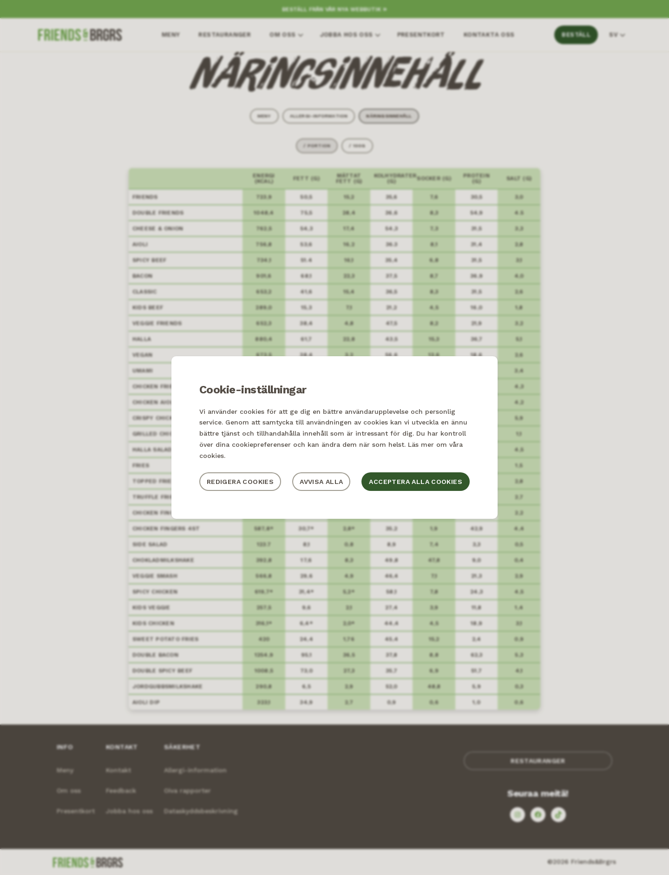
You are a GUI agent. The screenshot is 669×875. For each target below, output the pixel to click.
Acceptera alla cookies (415, 481)
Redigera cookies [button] (240, 481)
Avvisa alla (321, 481)
